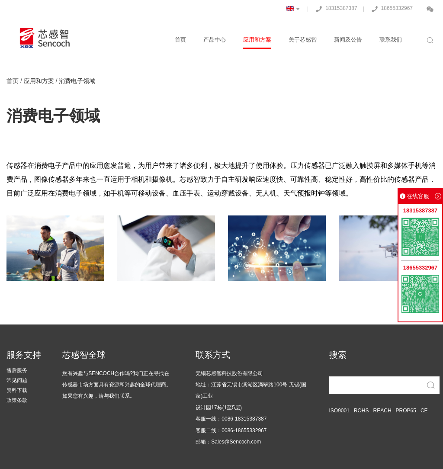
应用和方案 (257, 40)
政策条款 (16, 400)
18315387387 (334, 8)
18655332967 (390, 8)
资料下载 (16, 390)
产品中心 (214, 40)
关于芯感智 (303, 40)
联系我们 (390, 40)
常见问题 (16, 380)
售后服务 (16, 370)
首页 (180, 40)
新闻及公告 (348, 40)
